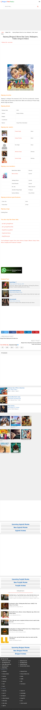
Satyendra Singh (13, 340)
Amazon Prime (24, 667)
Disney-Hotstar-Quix (25, 669)
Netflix (22, 674)
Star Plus (4, 686)
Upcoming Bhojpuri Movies (20, 643)
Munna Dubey (15, 173)
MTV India (5, 696)
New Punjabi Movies (20, 578)
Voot (4, 679)
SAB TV (4, 701)
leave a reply (10, 42)
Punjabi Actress (20, 581)
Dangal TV (23, 693)
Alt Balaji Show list (6, 658)
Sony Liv (4, 677)
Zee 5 (4, 682)
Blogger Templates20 (23, 707)
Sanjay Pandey (18, 138)
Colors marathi (24, 698)
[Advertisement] (20, 20)
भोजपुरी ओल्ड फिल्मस (6, 233)
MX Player (5, 674)
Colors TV (23, 686)
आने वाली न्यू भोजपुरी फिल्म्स (7, 223)
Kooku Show (4, 663)
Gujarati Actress (20, 526)
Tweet (4, 332)
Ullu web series (5, 661)
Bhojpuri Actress (20, 649)
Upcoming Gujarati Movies (20, 520)
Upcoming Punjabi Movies (20, 575)
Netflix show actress (6, 656)
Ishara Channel (6, 693)
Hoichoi (4, 672)
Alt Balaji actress (23, 658)
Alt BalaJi (5, 667)
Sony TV (4, 691)
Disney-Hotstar (6, 669)
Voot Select (23, 679)
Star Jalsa (5, 698)
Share (12, 332)
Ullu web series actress (25, 661)
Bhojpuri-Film (4, 42)
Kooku (22, 672)
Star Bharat (23, 691)
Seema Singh (18, 158)
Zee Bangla (23, 688)
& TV (22, 696)
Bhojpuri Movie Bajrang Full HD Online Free (9, 338)
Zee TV (4, 688)
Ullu (21, 677)
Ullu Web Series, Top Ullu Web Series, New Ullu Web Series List (24, 590)
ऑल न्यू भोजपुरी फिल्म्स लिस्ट (7, 226)
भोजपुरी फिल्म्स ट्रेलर (6, 236)
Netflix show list (23, 656)
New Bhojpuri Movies (20, 646)
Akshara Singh (18, 151)
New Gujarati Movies (20, 523)
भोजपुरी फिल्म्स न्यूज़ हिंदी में (7, 230)
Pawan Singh (18, 131)
